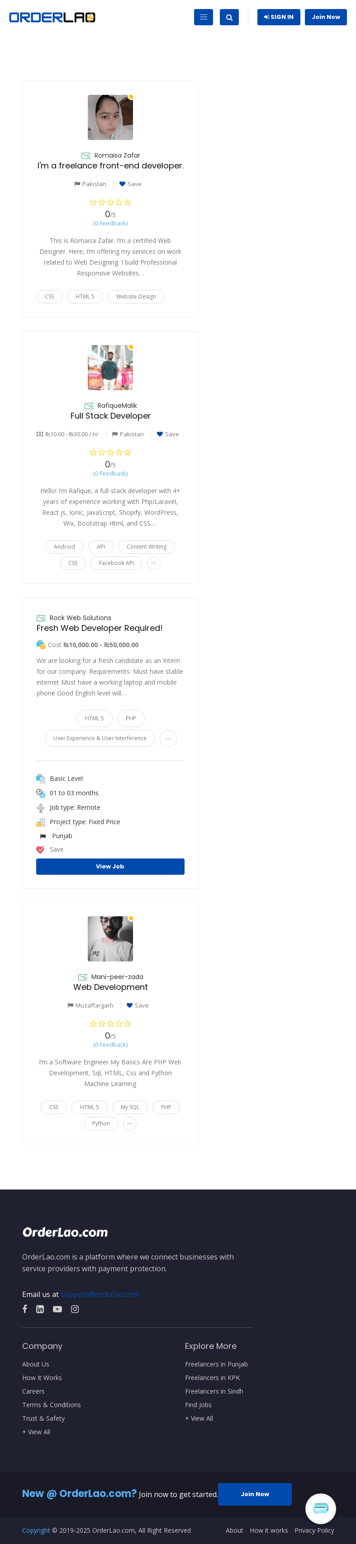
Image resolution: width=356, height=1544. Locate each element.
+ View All (36, 1432)
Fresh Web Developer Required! (100, 628)
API (101, 546)
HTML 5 (85, 296)
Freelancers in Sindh (214, 1391)
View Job (110, 866)
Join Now (326, 17)
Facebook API (116, 563)
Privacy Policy (314, 1530)
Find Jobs (198, 1405)
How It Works (42, 1377)
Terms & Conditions (51, 1405)
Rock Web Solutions (80, 617)
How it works (269, 1530)
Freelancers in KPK (212, 1377)
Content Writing (146, 546)
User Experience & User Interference (100, 738)
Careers (33, 1391)
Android (64, 546)
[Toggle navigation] (203, 17)
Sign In (279, 17)
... (154, 561)
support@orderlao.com (100, 1294)
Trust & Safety (43, 1418)
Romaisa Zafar (117, 155)
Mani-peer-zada (117, 976)
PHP (131, 718)
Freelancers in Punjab (216, 1364)
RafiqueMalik (117, 405)
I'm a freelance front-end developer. (111, 165)
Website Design (136, 296)
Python (101, 1123)
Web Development (110, 987)
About (234, 1530)
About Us (35, 1364)
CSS (49, 296)
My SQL (130, 1107)
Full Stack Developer (111, 415)
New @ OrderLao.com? (79, 1494)
